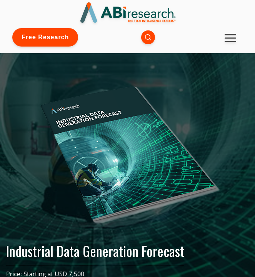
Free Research (45, 37)
